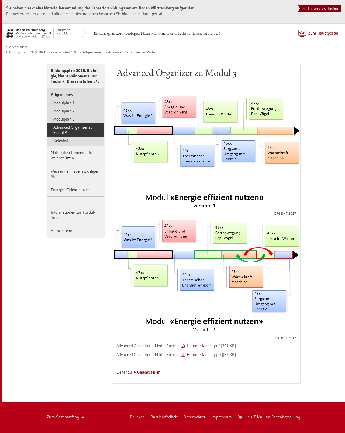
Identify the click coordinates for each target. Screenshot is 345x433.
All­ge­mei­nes (93, 52)
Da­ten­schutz (194, 417)
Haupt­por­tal (151, 13)
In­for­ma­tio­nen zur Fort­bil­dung (73, 215)
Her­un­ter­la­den (199, 345)
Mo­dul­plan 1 (64, 102)
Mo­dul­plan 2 (64, 111)
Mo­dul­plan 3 (64, 119)
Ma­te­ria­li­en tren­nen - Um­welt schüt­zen (73, 155)
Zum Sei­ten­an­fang (65, 417)
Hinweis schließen (320, 8)
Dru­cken (137, 417)
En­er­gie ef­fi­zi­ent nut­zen (70, 189)
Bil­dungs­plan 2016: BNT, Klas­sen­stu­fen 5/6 (41, 52)
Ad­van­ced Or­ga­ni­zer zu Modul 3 (133, 52)
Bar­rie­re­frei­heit (164, 417)
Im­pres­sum (221, 417)
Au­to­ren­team (62, 230)
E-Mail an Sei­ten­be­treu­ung (274, 417)
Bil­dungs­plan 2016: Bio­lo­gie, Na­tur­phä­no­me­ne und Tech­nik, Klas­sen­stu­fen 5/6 (157, 33)
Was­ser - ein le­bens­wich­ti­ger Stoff (75, 174)
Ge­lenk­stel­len (65, 140)
